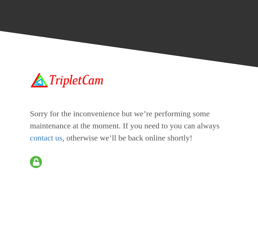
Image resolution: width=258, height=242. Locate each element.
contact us (46, 137)
